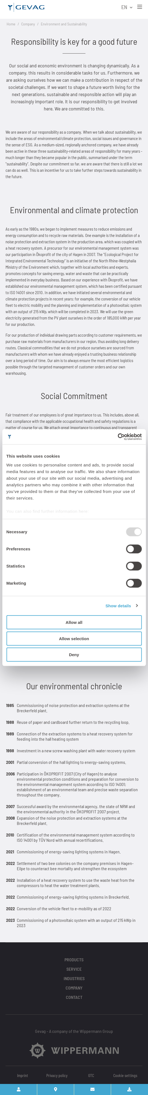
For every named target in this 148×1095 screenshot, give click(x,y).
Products (74, 959)
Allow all (74, 622)
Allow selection (74, 638)
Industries (74, 978)
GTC (91, 1075)
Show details (118, 605)
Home (11, 24)
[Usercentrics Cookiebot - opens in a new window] (117, 436)
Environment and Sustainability (64, 24)
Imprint (22, 1075)
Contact (74, 997)
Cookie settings (125, 1075)
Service (74, 969)
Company (28, 24)
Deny (74, 654)
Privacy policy (57, 1075)
